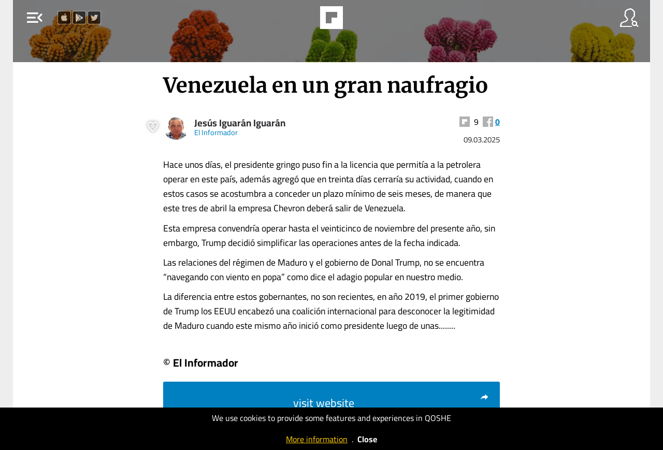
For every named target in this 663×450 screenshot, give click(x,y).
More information (317, 439)
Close (367, 439)
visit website (391, 403)
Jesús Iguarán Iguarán (239, 123)
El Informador (216, 132)
